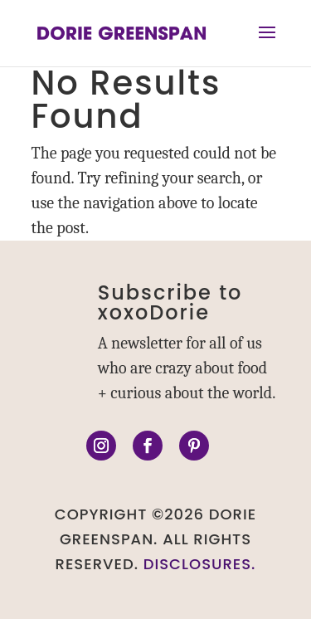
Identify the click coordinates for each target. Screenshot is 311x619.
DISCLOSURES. (199, 563)
